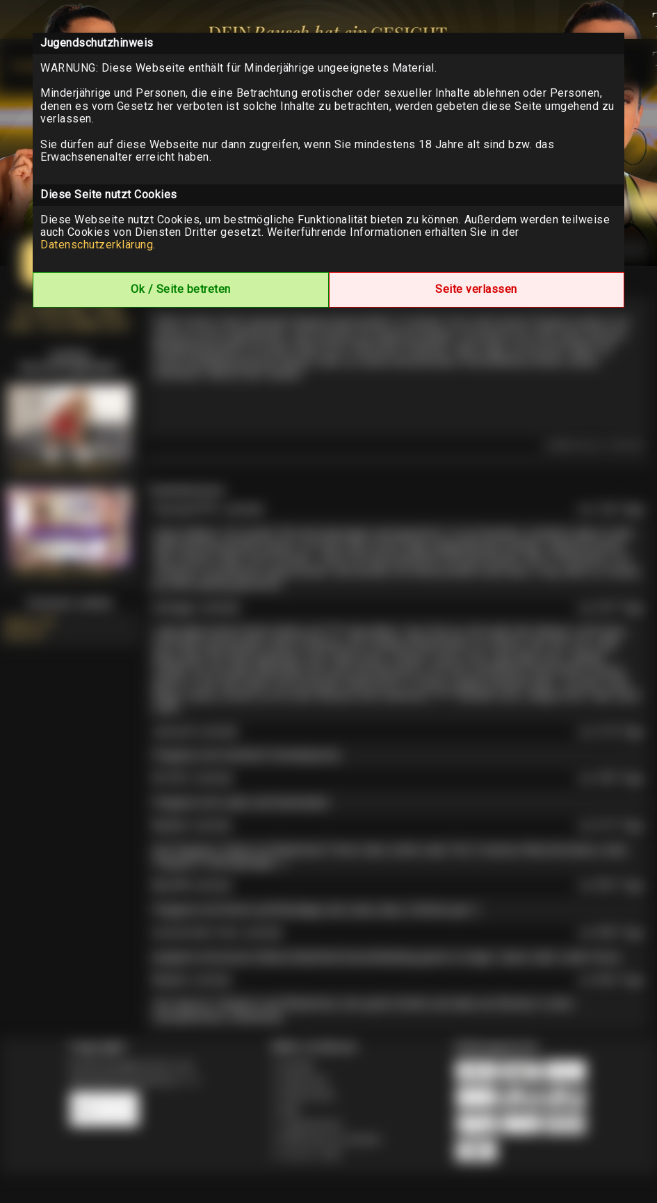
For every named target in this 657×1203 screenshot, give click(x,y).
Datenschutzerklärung (96, 244)
